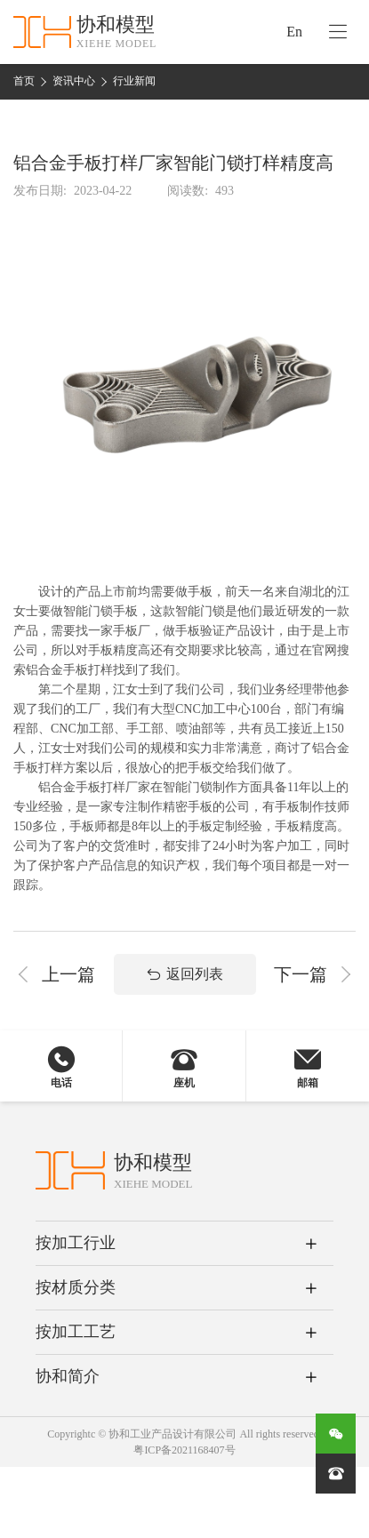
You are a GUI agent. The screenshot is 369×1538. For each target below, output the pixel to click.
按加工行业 (76, 1243)
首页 (24, 81)
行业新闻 (134, 81)
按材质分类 (76, 1287)
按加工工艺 (76, 1332)
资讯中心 (73, 81)
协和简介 (68, 1376)
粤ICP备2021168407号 (184, 1450)
